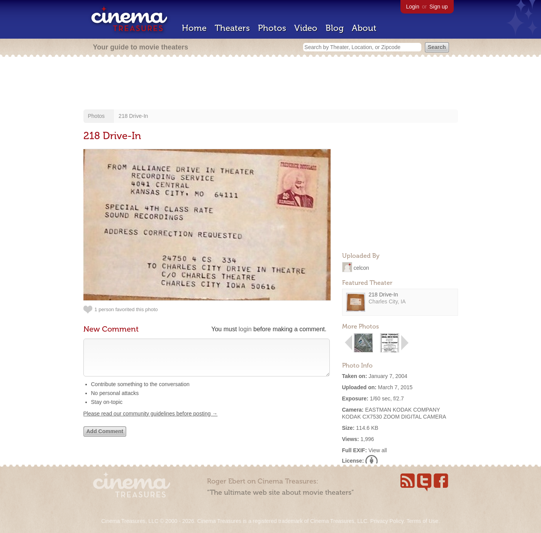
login (245, 329)
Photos (272, 28)
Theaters (232, 28)
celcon (361, 267)
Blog (335, 28)
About (364, 28)
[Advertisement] (270, 83)
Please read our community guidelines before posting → (150, 421)
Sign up (438, 6)
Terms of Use (422, 521)
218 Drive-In (133, 116)
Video (305, 28)
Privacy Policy (387, 521)
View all (377, 450)
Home (194, 28)
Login (412, 6)
